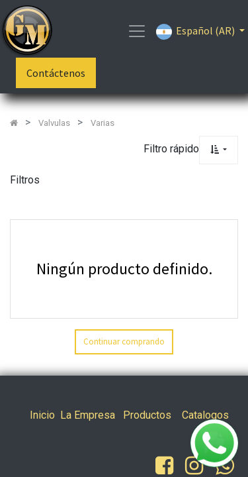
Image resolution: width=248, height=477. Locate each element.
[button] (218, 150)
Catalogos (205, 415)
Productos (147, 415)
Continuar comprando (124, 341)
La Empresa (87, 415)
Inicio (42, 415)
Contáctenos (55, 73)
